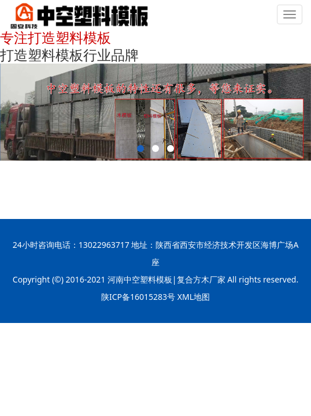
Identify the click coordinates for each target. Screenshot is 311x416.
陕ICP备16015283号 (138, 296)
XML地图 (193, 296)
